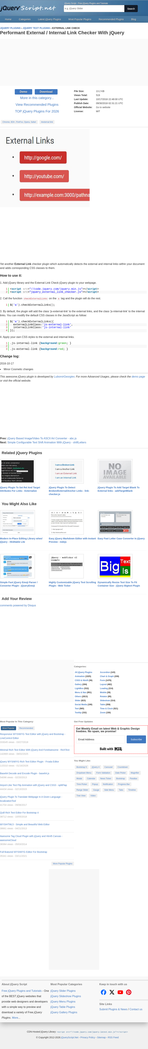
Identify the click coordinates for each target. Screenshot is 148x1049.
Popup (95, 784)
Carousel (109, 767)
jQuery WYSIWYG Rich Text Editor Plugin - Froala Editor (29, 761)
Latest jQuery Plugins (49, 19)
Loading (104, 688)
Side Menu (109, 790)
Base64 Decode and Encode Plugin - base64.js (24, 773)
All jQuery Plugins (83, 672)
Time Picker (82, 784)
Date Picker (120, 773)
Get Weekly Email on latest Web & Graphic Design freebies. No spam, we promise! (108, 730)
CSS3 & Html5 (81, 680)
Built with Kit (111, 749)
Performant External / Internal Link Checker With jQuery (62, 32)
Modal (79, 778)
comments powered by (18, 605)
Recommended (26, 728)
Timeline (132, 790)
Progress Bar (124, 784)
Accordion (105, 672)
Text (77, 708)
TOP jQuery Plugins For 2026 (37, 111)
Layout (103, 684)
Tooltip (78, 712)
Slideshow (105, 700)
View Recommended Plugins (37, 104)
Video (92, 795)
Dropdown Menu (84, 773)
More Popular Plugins (62, 863)
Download (46, 91)
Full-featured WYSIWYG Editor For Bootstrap (23, 851)
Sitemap (101, 1037)
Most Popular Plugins (79, 19)
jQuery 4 (95, 767)
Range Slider (82, 790)
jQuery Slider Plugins (63, 990)
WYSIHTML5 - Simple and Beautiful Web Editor (25, 824)
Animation (80, 676)
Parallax (133, 778)
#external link (47, 122)
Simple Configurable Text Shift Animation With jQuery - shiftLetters (46, 442)
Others (78, 696)
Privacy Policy (87, 1037)
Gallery (78, 684)
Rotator (103, 696)
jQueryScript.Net (69, 1037)
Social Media (81, 704)
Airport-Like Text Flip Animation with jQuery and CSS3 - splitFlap (33, 785)
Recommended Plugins (111, 19)
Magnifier (135, 773)
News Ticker (105, 778)
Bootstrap (120, 778)
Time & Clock (106, 708)
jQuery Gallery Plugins (64, 1012)
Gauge (96, 790)
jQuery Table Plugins (63, 1006)
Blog (133, 19)
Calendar (91, 778)
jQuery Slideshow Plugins (66, 996)
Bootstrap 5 (82, 767)
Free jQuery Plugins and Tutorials (29, 7)
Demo (23, 91)
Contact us (136, 1009)
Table (102, 704)
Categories (25, 19)
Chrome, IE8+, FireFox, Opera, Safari (19, 122)
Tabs (121, 790)
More (15, 1017)
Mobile (103, 692)
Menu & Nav (80, 692)
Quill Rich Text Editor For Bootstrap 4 (19, 812)
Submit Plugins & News (113, 1009)
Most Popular (8, 728)
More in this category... (37, 98)
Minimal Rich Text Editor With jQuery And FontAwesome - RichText (34, 749)
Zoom (103, 712)
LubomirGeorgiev (64, 376)
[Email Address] (100, 739)
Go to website (103, 107)
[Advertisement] (74, 62)
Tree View (81, 795)
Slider (77, 700)
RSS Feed (113, 1037)
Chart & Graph (107, 676)
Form (102, 680)
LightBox (79, 688)
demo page (138, 376)
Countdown (123, 767)
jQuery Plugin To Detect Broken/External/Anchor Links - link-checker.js (69, 490)
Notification (108, 784)
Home (8, 19)
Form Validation (103, 773)
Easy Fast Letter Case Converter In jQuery (121, 538)
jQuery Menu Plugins (63, 1001)
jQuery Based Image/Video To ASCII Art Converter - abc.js (42, 438)
